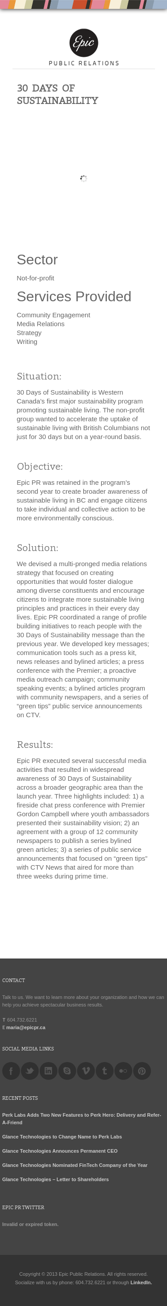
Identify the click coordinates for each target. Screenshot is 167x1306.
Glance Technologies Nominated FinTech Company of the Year (74, 1165)
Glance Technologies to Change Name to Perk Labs (62, 1136)
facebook (11, 1071)
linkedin (48, 1071)
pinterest (142, 1071)
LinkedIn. (141, 1282)
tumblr (105, 1071)
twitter (30, 1071)
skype (67, 1071)
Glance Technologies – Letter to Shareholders (55, 1179)
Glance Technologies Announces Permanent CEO (60, 1151)
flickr (123, 1071)
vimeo (86, 1071)
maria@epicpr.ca (25, 1027)
